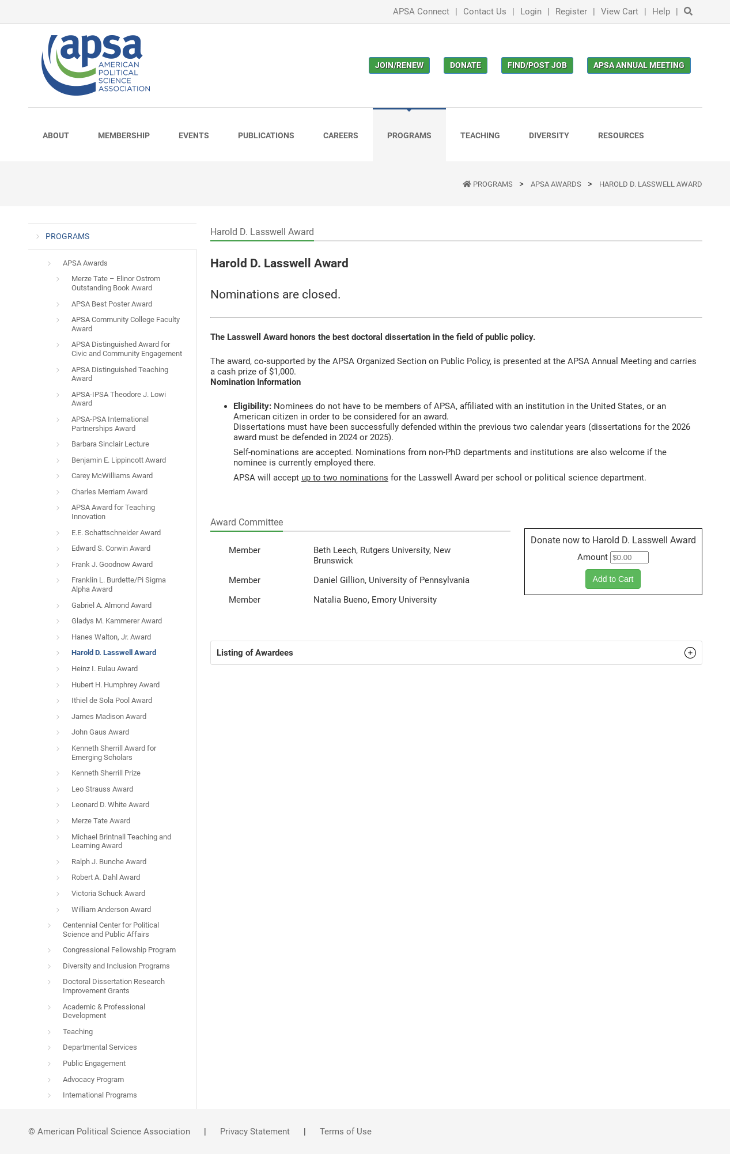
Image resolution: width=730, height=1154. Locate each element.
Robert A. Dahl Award (105, 877)
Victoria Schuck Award (108, 893)
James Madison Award (108, 716)
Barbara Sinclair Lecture (110, 444)
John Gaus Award (100, 732)
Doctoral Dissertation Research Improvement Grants (114, 986)
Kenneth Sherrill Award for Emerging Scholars (113, 753)
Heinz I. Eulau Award (104, 668)
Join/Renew (399, 65)
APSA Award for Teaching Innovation (113, 512)
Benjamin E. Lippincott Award (118, 460)
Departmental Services (100, 1047)
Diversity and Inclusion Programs (116, 966)
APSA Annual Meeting (638, 65)
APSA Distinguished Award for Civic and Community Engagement (126, 349)
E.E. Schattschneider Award (116, 532)
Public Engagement (94, 1063)
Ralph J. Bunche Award (108, 861)
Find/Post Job (537, 65)
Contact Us (484, 11)
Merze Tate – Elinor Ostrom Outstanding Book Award (115, 283)
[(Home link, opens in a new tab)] (95, 65)
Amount (592, 557)
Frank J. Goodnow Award (112, 564)
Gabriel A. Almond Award (111, 605)
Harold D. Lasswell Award (650, 184)
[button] (456, 652)
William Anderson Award (111, 909)
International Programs (100, 1095)
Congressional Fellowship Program (119, 949)
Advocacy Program (93, 1079)
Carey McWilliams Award (112, 475)
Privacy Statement (255, 1131)
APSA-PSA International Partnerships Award (110, 424)
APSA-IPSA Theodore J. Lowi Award (118, 399)
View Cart (619, 11)
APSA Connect (421, 11)
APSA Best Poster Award (111, 304)
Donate (465, 65)
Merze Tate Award (100, 820)
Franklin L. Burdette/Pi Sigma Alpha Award (118, 584)
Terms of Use (346, 1131)
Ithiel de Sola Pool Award (111, 700)
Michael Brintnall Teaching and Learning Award (121, 841)
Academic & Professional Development (104, 1011)
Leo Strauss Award (102, 789)
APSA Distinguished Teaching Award (119, 374)
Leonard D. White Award (110, 804)
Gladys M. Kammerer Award (116, 620)
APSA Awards (557, 184)
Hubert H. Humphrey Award (115, 684)
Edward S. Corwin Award (110, 548)
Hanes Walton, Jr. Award (111, 637)
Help (661, 11)
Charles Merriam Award (109, 491)
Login (531, 11)
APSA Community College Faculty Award (125, 324)
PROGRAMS (494, 184)
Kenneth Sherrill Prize (106, 773)
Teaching (78, 1031)
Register (571, 11)
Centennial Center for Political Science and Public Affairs (111, 930)
